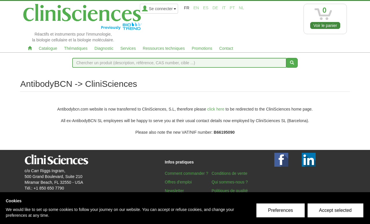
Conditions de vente (229, 173)
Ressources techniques (164, 48)
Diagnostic (104, 48)
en (196, 7)
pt (232, 7)
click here (215, 109)
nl (241, 7)
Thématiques (76, 48)
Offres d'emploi (178, 182)
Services (128, 48)
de (215, 7)
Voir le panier (325, 25)
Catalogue (48, 48)
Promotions (202, 48)
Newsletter (174, 190)
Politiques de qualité (230, 190)
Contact (226, 48)
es (205, 7)
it (223, 7)
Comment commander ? (186, 173)
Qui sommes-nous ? (230, 182)
